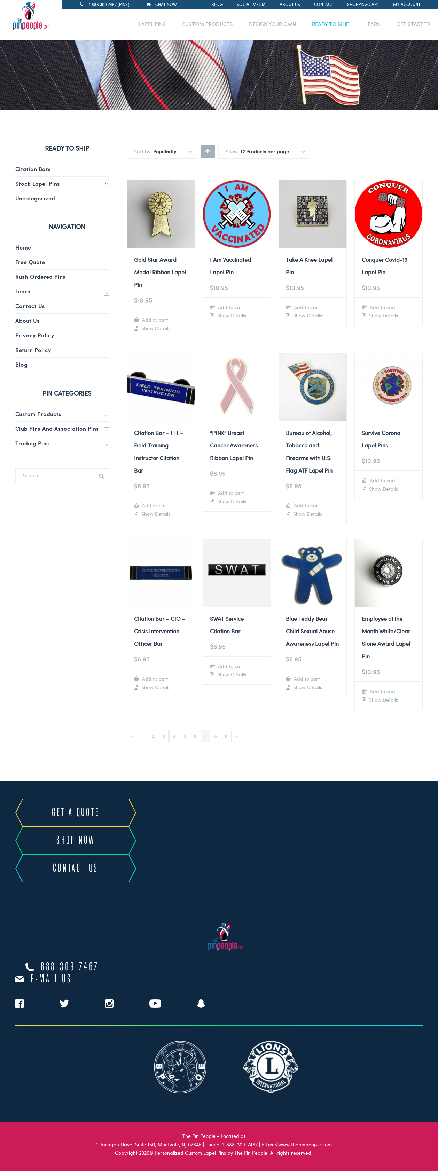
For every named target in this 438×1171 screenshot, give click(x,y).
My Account (407, 4)
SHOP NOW (75, 840)
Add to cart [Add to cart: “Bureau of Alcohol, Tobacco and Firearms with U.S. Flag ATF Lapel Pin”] (306, 505)
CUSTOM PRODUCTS (207, 24)
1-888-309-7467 (240, 1144)
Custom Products (38, 414)
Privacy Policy (34, 335)
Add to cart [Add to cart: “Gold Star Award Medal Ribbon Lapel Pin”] (154, 319)
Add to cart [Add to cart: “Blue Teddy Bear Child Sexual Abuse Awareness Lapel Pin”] (306, 678)
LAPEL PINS (152, 24)
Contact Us (30, 306)
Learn (22, 291)
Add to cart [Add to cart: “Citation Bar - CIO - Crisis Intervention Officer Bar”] (154, 678)
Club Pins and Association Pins (57, 428)
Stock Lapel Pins (37, 183)
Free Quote (30, 262)
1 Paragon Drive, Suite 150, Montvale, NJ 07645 (149, 1144)
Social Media (251, 4)
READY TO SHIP (330, 24)
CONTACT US (76, 868)
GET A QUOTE (76, 813)
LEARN (373, 24)
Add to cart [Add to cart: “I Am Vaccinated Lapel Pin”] (230, 307)
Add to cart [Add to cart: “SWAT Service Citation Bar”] (230, 666)
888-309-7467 (70, 967)
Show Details (155, 328)
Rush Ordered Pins (40, 276)
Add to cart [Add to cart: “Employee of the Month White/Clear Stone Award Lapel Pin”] (382, 691)
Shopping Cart (363, 4)
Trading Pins (32, 443)
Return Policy (33, 349)
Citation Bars (33, 169)
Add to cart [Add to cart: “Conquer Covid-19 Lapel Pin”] (382, 307)
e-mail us (51, 979)
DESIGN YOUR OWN (272, 24)
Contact (323, 4)
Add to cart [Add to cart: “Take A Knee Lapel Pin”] (306, 307)
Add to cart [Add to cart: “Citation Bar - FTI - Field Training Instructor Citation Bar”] (154, 505)
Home (23, 247)
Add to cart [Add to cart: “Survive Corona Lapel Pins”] (382, 480)
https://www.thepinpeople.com (296, 1144)
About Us (290, 4)
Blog (217, 4)
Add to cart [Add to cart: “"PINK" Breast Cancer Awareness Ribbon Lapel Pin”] (230, 493)
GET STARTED (413, 24)
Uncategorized (35, 198)
